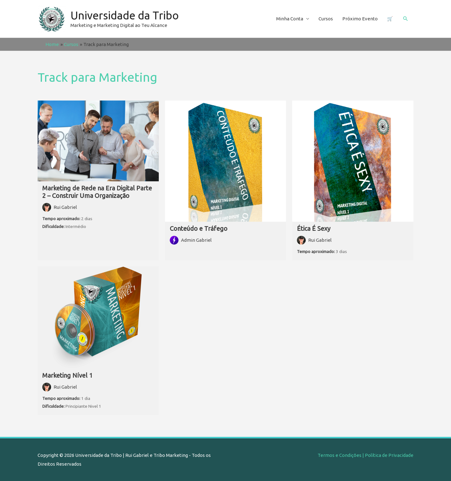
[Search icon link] (405, 19)
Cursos (326, 18)
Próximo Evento (360, 18)
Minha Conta (289, 18)
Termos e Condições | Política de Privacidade (365, 455)
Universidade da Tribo (124, 15)
